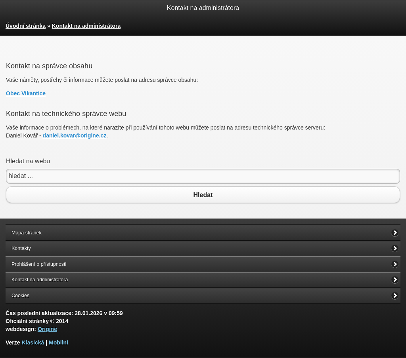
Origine (47, 329)
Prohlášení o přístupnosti (38, 264)
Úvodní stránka (26, 26)
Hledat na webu (28, 161)
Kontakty (21, 248)
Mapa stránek (26, 233)
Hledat (203, 195)
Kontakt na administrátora (86, 26)
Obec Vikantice (26, 93)
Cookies (20, 295)
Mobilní (58, 342)
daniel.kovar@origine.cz (75, 135)
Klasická (32, 342)
